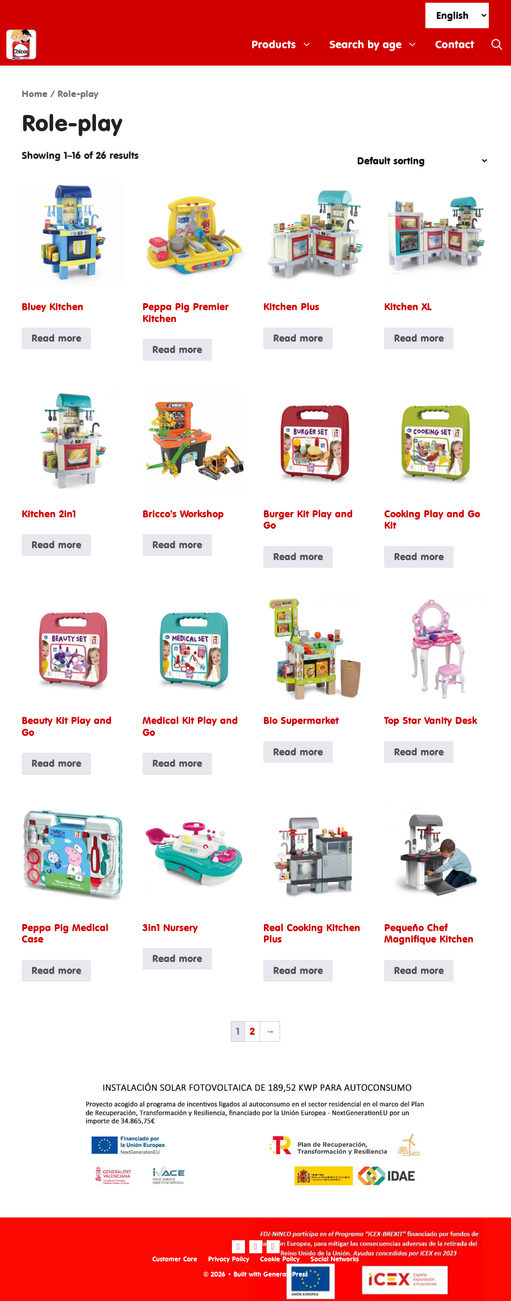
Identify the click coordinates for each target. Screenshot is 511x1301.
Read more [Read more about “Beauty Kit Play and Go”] (56, 763)
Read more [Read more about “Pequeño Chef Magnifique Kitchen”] (419, 970)
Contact (454, 44)
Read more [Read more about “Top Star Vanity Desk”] (419, 752)
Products (286, 44)
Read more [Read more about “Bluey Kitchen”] (56, 338)
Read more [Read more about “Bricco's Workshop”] (177, 545)
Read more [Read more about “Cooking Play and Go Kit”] (419, 556)
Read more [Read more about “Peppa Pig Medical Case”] (56, 970)
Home (35, 93)
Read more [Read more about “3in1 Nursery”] (177, 958)
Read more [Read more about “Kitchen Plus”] (298, 338)
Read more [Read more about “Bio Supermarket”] (298, 752)
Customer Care (174, 1259)
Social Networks (335, 1259)
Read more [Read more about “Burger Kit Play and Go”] (298, 556)
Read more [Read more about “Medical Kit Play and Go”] (177, 763)
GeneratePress (285, 1274)
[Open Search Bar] (497, 44)
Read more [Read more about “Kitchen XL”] (419, 338)
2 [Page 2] (252, 1031)
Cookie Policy (280, 1259)
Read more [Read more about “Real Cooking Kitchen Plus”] (298, 970)
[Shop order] (417, 161)
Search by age (377, 44)
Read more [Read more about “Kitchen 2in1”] (56, 545)
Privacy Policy (228, 1259)
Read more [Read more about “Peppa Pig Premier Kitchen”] (177, 349)
